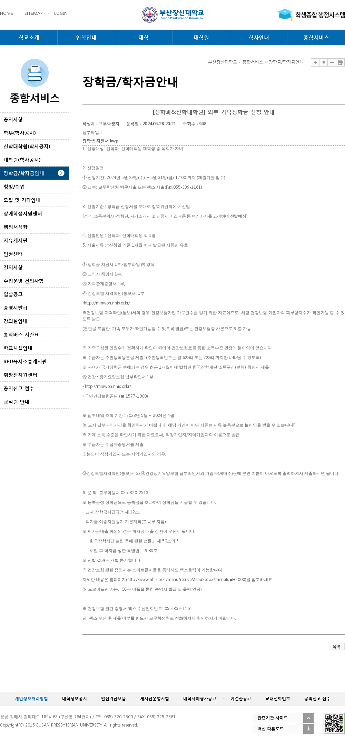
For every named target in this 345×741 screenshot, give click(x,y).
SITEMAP (33, 13)
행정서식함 (15, 226)
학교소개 (29, 37)
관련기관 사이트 (272, 717)
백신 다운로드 (270, 728)
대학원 (201, 37)
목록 (337, 646)
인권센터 (13, 253)
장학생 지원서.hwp (100, 140)
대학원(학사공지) (22, 159)
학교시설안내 (17, 347)
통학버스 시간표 (21, 334)
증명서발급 (15, 307)
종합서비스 (316, 37)
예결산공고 (240, 698)
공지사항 (13, 119)
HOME (6, 13)
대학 (143, 37)
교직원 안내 (16, 401)
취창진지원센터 (20, 374)
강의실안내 (15, 321)
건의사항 (13, 267)
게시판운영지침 (154, 698)
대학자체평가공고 (199, 698)
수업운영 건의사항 (23, 280)
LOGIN (61, 13)
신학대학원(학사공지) (26, 146)
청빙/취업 (14, 186)
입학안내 (86, 37)
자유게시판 (15, 240)
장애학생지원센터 (22, 213)
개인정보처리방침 (31, 698)
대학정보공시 (74, 698)
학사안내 (258, 37)
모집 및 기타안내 (22, 200)
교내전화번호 (277, 698)
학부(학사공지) (19, 132)
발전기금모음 (113, 698)
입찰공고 (13, 294)
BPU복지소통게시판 (25, 361)
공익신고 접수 (18, 388)
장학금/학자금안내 (23, 173)
